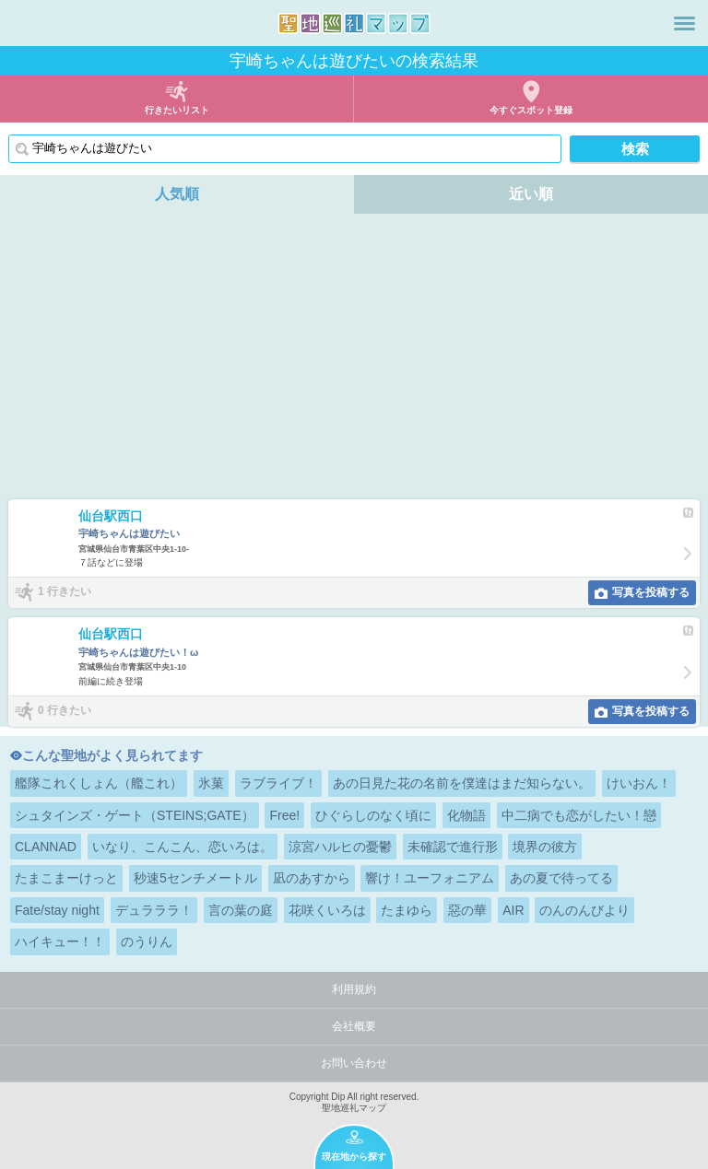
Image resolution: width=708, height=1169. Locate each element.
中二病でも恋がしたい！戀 (579, 815)
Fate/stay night (57, 910)
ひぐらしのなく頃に (373, 815)
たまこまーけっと (66, 878)
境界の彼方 (545, 846)
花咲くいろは (327, 910)
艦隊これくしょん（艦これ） (99, 783)
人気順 (177, 194)
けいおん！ (639, 783)
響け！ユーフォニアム (429, 878)
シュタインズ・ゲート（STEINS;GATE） (134, 815)
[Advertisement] (354, 361)
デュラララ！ (154, 910)
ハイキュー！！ (60, 941)
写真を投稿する (651, 592)
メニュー (684, 23)
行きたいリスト (177, 110)
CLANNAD (46, 846)
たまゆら (406, 910)
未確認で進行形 (452, 846)
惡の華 (467, 910)
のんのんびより (584, 910)
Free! (284, 815)
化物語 (466, 815)
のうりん (146, 941)
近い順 (531, 194)
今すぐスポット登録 (531, 110)
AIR (513, 910)
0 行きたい (64, 710)
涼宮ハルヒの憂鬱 (340, 846)
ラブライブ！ (278, 783)
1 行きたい (64, 591)
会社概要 (354, 1026)
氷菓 (211, 783)
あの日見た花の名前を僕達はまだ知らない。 (462, 783)
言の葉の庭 (240, 910)
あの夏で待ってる (561, 878)
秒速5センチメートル (195, 878)
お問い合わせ (354, 1063)
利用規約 (354, 989)
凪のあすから (311, 878)
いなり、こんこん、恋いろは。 (182, 846)
